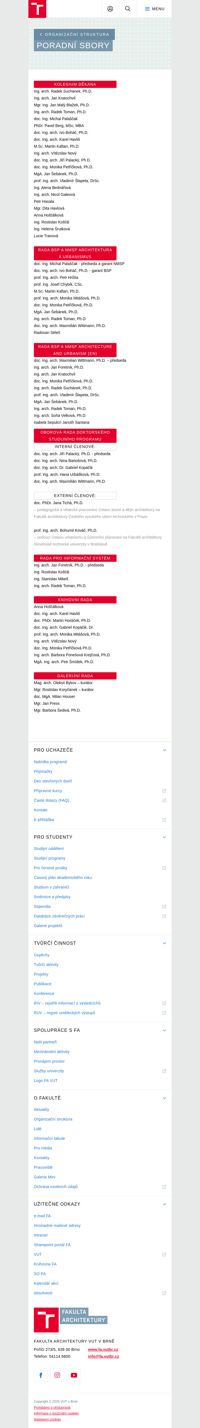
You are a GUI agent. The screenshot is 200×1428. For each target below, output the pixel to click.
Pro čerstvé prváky (50, 868)
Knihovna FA (45, 1264)
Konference (44, 993)
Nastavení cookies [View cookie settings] (47, 1419)
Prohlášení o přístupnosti (52, 1408)
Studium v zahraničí (51, 887)
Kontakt (40, 810)
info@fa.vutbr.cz (103, 1356)
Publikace (42, 984)
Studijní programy (49, 858)
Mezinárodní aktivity (51, 1051)
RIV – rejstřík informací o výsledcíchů (67, 1003)
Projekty (41, 974)
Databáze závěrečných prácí (59, 916)
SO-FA (40, 1274)
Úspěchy (41, 955)
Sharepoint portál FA (52, 1245)
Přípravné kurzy (48, 791)
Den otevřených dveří (53, 781)
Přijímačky (43, 771)
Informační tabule (49, 1138)
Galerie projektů (48, 926)
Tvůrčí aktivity (46, 964)
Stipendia (42, 906)
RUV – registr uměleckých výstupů (64, 1013)
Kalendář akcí (46, 1283)
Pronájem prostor (49, 1061)
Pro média (43, 1148)
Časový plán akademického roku (63, 877)
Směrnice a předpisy (52, 897)
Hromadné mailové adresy (57, 1225)
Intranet (41, 1235)
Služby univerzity (49, 1071)
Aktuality (41, 1109)
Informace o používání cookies (56, 1413)
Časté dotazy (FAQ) (51, 800)
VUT (44, 1254)
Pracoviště (43, 1167)
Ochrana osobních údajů (56, 1186)
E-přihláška (44, 819)
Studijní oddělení (49, 848)
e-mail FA (42, 1216)
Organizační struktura (74, 34)
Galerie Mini (44, 1177)
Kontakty (42, 1158)
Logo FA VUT (46, 1080)
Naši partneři (45, 1042)
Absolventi (50, 1293)
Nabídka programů (50, 762)
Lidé (38, 1129)
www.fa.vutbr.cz (103, 1349)
